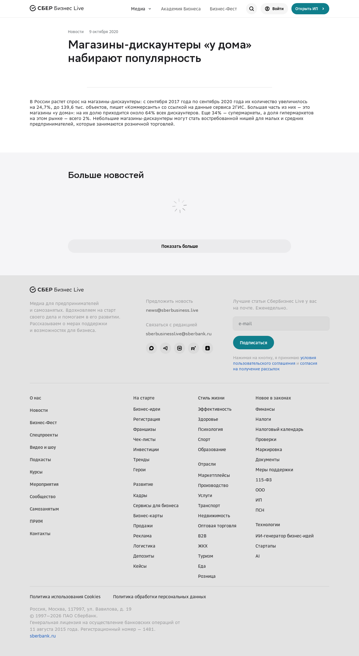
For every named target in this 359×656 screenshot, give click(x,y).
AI (258, 556)
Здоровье (208, 419)
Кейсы (140, 566)
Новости (76, 31)
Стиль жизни (211, 398)
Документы (268, 459)
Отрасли (207, 464)
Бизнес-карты (148, 515)
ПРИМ (36, 521)
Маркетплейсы (214, 475)
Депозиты (143, 556)
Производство (213, 485)
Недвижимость (214, 515)
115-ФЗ (264, 479)
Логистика (144, 546)
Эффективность (214, 409)
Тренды (141, 459)
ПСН (260, 510)
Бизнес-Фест (223, 8)
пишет (116, 107)
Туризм (205, 556)
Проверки (266, 439)
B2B (202, 536)
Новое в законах (273, 398)
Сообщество (43, 496)
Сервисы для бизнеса (156, 505)
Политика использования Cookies (65, 596)
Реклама (142, 536)
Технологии (268, 524)
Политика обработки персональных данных (159, 596)
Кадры (140, 495)
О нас (35, 398)
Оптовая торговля (217, 525)
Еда (202, 566)
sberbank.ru (43, 636)
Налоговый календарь (279, 429)
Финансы (265, 409)
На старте (144, 398)
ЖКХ (203, 546)
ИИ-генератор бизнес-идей (285, 536)
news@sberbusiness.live (172, 310)
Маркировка (269, 449)
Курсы (36, 472)
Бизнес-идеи (146, 409)
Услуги (205, 495)
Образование (212, 449)
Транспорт (209, 505)
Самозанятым (44, 509)
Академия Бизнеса (181, 8)
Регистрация (146, 419)
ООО (260, 490)
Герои (139, 469)
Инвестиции (146, 449)
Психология (210, 429)
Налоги (263, 419)
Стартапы (266, 546)
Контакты (40, 533)
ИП (259, 500)
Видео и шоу (43, 447)
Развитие (143, 484)
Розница (207, 576)
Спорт (204, 439)
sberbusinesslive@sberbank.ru (178, 333)
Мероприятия (44, 484)
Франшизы (144, 429)
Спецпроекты (44, 435)
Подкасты (40, 459)
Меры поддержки (274, 469)
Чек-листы (144, 439)
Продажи (143, 525)
